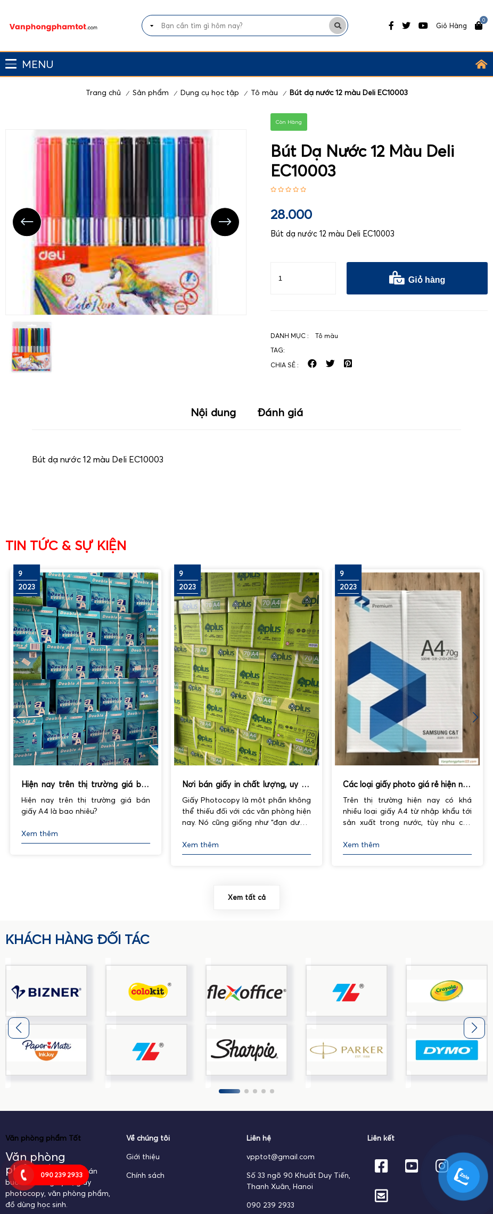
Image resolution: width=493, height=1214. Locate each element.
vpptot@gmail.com (280, 1156)
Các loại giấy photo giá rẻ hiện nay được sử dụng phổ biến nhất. (407, 785)
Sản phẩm (151, 92)
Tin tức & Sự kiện (65, 545)
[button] (475, 717)
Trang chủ (103, 92)
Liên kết (381, 1138)
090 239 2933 (270, 1205)
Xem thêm (39, 833)
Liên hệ (258, 1138)
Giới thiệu (143, 1156)
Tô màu (264, 92)
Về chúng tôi (148, 1138)
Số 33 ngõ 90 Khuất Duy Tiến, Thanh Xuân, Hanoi (298, 1180)
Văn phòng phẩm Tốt (43, 1138)
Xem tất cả (247, 897)
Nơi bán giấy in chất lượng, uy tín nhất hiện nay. (246, 785)
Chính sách (145, 1175)
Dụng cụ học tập (209, 92)
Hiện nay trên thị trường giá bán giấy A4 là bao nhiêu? (85, 785)
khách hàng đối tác (77, 939)
